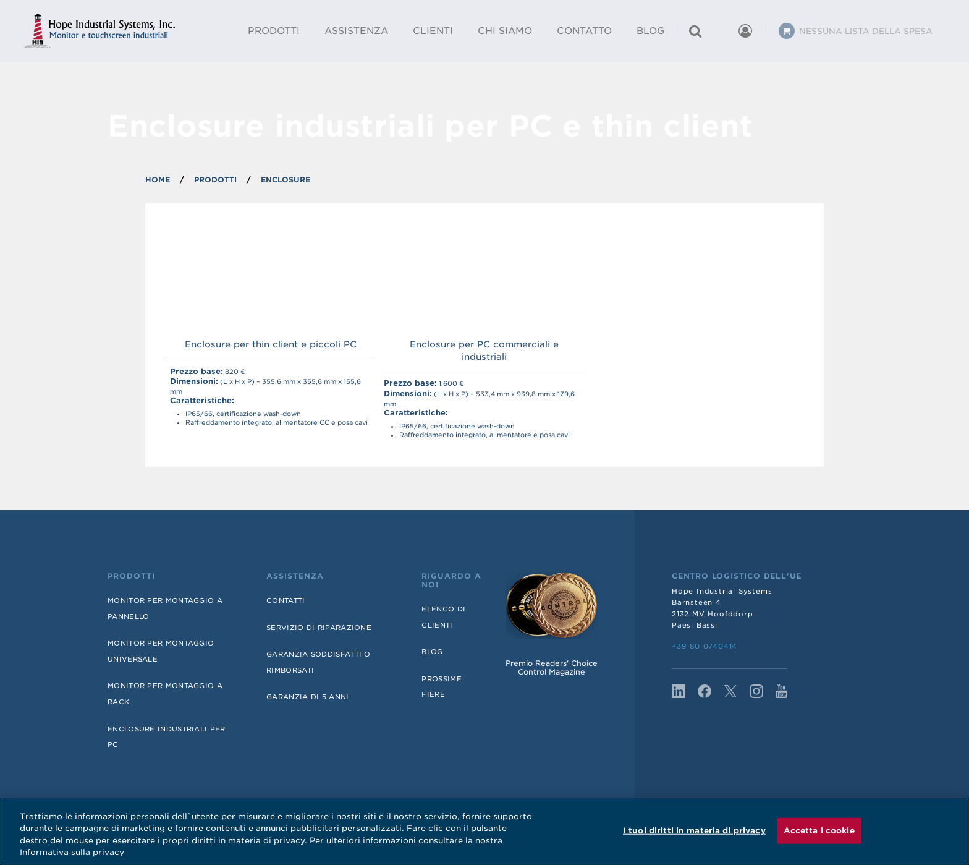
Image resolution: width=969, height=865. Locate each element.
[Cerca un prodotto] (695, 31)
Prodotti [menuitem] (274, 30)
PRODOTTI (215, 179)
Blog (431, 651)
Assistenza (295, 576)
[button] (720, 31)
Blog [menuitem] (650, 30)
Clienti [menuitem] (433, 30)
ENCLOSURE (285, 179)
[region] (484, 831)
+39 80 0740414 (704, 646)
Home (157, 179)
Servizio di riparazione (318, 627)
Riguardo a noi (451, 580)
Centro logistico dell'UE (737, 576)
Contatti (285, 600)
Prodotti (131, 576)
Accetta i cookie (819, 830)
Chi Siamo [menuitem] (505, 30)
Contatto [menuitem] (584, 30)
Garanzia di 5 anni (307, 696)
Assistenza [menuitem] (356, 30)
